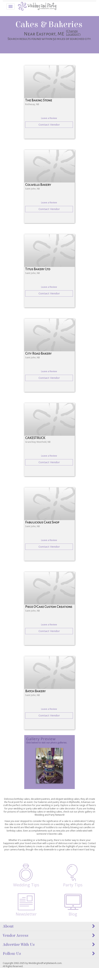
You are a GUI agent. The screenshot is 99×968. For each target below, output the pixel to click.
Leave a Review (49, 118)
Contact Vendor (49, 124)
